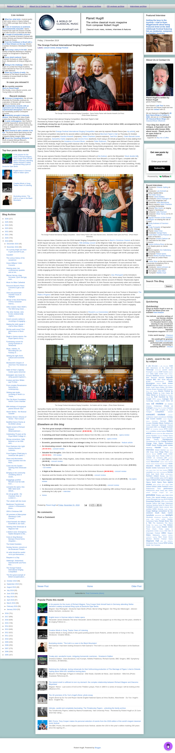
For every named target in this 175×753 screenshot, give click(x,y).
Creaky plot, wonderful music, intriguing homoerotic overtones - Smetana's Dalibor (81, 656)
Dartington (155, 421)
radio (163, 495)
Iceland (166, 447)
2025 (7, 222)
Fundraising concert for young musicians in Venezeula (14, 344)
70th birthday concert (87, 243)
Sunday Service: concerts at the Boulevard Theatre (16, 548)
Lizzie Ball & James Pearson (159, 235)
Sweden (170, 519)
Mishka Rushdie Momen (162, 256)
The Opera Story (156, 525)
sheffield (149, 509)
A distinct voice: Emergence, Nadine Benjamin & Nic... (16, 533)
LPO (163, 460)
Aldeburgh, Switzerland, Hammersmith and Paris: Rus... (16, 563)
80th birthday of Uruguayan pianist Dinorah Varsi (16, 407)
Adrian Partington (162, 199)
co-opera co (164, 410)
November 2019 (13, 247)
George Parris (162, 233)
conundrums (162, 417)
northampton (169, 474)
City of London (162, 408)
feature (164, 431)
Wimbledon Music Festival (154, 543)
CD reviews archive (115, 6)
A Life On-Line (152, 366)
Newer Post (43, 586)
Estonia (161, 429)
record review (161, 497)
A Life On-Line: (163, 366)
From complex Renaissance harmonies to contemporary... (16, 387)
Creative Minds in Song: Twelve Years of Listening (68, 630)
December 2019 (13, 244)
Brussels (160, 389)
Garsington (156, 437)
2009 (7, 642)
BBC (154, 380)
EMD (155, 427)
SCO (171, 505)
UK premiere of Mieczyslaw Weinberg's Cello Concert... (16, 516)
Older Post (136, 586)
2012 (7, 632)
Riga (162, 499)
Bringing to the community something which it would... (15, 475)
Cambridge (149, 401)
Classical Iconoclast (169, 336)
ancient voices (167, 370)
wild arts (163, 541)
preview (150, 494)
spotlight (169, 515)
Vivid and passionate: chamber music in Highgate (14, 295)
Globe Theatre (152, 439)
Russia (167, 501)
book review (168, 383)
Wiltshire (170, 541)
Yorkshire (157, 545)
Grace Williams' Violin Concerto (14, 264)
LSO (167, 460)
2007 (7, 648)
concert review (49, 48)
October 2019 (12, 581)
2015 (7, 623)
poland (148, 492)
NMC (157, 472)
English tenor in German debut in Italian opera (67, 617)
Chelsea (149, 406)
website (170, 535)
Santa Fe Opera (163, 505)
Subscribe (159, 168)
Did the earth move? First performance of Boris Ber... (15, 331)
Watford (164, 535)
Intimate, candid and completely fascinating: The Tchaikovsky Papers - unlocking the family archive (87, 708)
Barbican (156, 376)
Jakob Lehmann (162, 267)
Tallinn (156, 521)
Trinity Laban (164, 529)
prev (171, 492)
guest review (168, 445)
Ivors (171, 450)
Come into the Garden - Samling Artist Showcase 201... (16, 468)
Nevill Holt (169, 468)
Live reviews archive (92, 6)
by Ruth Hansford (158, 397)
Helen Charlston (88, 136)
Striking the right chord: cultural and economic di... (15, 358)
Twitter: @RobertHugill (66, 6)
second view (168, 507)
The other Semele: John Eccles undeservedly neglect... (15, 314)
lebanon (148, 454)
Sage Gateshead (167, 503)
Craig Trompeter (154, 227)
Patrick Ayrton (161, 254)
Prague (161, 492)
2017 (7, 617)
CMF (156, 410)
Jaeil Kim (113, 136)
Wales (148, 535)
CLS (152, 410)
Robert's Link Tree (15, 6)
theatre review (167, 527)
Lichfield (149, 458)
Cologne (149, 412)
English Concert (167, 427)
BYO (154, 399)
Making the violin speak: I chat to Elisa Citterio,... (15, 325)
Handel (158, 447)
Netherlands (161, 468)
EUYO (148, 431)
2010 (7, 639)
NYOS (148, 478)
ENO (148, 429)
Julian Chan (158, 231)
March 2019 (11, 603)
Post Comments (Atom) (95, 593)
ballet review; (168, 374)
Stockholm (149, 517)
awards (170, 372)
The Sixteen (168, 525)
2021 (7, 235)
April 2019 (11, 600)
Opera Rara (161, 482)
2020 (7, 238)
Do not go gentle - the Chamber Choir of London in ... (14, 496)
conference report (152, 417)
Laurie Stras (152, 261)
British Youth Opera (152, 387)
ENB (159, 427)
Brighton (155, 385)
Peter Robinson (100, 141)
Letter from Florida (158, 456)
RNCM (170, 499)
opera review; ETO (159, 484)
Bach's (120, 240)
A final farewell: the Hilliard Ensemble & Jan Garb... (16, 523)
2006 (7, 652)
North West (160, 474)
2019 (7, 241)
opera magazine (167, 480)
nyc (167, 476)
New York (156, 470)
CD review (57, 455)
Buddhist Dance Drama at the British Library (15, 423)
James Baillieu (159, 197)
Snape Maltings (152, 511)
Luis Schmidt (161, 191)
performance (168, 489)
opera (170, 478)
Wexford (149, 539)
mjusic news (164, 461)
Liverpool (160, 458)
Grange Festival (62, 48)
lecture (154, 454)
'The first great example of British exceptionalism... (16, 576)
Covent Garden (156, 419)
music (166, 463)
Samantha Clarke (58, 139)
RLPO (166, 499)
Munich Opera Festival (152, 463)
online (161, 478)
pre (167, 492)
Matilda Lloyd (161, 273)
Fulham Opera (168, 435)
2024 (7, 225)
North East (150, 474)
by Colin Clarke (164, 393)
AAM (171, 366)
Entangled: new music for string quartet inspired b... (16, 376)
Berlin (170, 381)
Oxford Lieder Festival (160, 487)
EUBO (170, 429)
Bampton (149, 375)
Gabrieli (148, 437)
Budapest (170, 389)
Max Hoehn (159, 208)
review (148, 499)
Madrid (148, 461)
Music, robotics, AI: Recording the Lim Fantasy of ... (14, 351)
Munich (170, 461)
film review (166, 433)
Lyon (171, 459)
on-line (156, 478)
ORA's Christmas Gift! (14, 511)
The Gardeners (158, 523)
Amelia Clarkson (162, 239)
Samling (155, 505)
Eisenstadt (149, 427)
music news (160, 466)
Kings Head (154, 452)
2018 (7, 613)
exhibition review (155, 431)
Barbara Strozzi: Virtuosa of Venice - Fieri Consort (16, 418)
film (161, 433)
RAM (167, 495)
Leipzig (148, 456)
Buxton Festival (164, 391)
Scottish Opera (158, 507)
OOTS (166, 478)
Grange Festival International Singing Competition (75, 131)
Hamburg (149, 447)
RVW (171, 501)
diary (170, 421)
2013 (7, 629)
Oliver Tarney (161, 214)
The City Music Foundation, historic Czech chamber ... (16, 401)
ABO (147, 368)
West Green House (165, 537)
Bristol (161, 385)
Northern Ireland (152, 476)
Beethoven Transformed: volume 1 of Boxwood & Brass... (16, 506)
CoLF (171, 410)
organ (167, 484)
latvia (171, 452)
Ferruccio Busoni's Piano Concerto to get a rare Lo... (15, 288)
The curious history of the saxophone (15, 259)
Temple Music (164, 521)
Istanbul (163, 450)
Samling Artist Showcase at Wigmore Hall (16, 528)
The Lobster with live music (16, 501)
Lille (154, 458)
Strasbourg (157, 517)
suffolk (163, 519)
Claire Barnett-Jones (132, 136)
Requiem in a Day (12, 558)
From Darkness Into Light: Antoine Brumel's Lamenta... (15, 448)
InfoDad (170, 347)
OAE (152, 478)
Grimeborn (169, 443)
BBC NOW (162, 379)
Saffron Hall (156, 503)
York (152, 545)
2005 (7, 655)
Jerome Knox (83, 139)
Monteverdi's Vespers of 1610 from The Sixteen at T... (16, 365)
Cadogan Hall (167, 399)
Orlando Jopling (162, 187)
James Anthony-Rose (156, 244)
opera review (124, 435)
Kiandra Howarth (67, 136)
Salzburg (149, 505)
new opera (149, 470)
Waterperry (156, 535)
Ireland (157, 450)
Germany (170, 437)
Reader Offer (150, 497)
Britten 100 (164, 387)
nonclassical (163, 472)
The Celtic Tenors (155, 195)
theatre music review (153, 527)
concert (170, 412)
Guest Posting (157, 445)
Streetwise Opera (167, 517)
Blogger (98, 748)
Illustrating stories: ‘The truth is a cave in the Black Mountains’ (73, 643)
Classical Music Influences (155, 121)
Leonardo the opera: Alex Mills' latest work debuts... (15, 489)
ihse (171, 447)
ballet (151, 374)
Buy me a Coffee (163, 138)
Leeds (159, 454)
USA (165, 531)
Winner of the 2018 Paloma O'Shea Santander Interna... (16, 302)
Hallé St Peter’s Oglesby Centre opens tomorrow (15, 371)
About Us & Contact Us (40, 6)
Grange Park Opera (154, 443)
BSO (165, 389)
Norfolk (170, 472)
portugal (154, 492)
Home (44, 495)
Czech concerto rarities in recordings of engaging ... (16, 320)
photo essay (160, 490)
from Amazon (158, 312)
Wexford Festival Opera (163, 539)
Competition (159, 412)
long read (157, 459)
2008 (7, 645)
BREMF (149, 385)
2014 (7, 626)
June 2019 (11, 594)
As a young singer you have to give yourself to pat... (16, 251)
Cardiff (162, 401)
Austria (165, 372)
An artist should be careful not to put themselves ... (16, 553)
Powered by (159, 176)
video (163, 533)
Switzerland (150, 521)
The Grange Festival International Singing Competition (14, 570)
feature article (127, 442)
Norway (162, 476)
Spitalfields (150, 515)
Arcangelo (149, 372)
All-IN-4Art (158, 370)
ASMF (161, 372)
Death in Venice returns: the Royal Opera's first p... (16, 337)
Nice (154, 472)
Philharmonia (150, 490)
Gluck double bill (131, 156)
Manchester (155, 462)
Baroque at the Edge (166, 375)
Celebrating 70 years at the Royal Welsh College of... (16, 435)
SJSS (154, 509)
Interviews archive (138, 6)
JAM (147, 452)
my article (131, 131)
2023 (7, 228)
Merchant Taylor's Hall (108, 134)
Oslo (171, 484)
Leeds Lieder (168, 454)
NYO (171, 476)
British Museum (168, 385)
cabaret (159, 399)
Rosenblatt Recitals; (153, 501)
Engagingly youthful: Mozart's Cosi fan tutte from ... (15, 482)
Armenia (155, 372)
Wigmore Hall (152, 541)
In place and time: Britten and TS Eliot (15, 381)
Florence (160, 435)
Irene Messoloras (163, 202)
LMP (165, 458)
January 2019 (12, 609)
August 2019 (11, 587)
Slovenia (160, 509)
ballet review (159, 374)
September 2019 (13, 584)
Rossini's (98, 312)
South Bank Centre (164, 513)
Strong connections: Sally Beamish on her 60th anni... (15, 441)
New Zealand (164, 470)
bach (147, 374)
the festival (102, 156)
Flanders (154, 435)
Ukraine (161, 531)
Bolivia (159, 383)
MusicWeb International (164, 341)
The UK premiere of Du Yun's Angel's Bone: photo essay (71, 695)
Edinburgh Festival (166, 425)
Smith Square (168, 509)
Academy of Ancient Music (74, 141)
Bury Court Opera (151, 391)
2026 (7, 219)
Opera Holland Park (153, 480)
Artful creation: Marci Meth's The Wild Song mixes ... (16, 308)
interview (66, 491)
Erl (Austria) (154, 429)
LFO (171, 456)
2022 (7, 231)
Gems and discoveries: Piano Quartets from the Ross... (16, 460)
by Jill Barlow (161, 395)
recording (170, 497)
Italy (168, 450)
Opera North (151, 482)
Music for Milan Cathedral (15, 282)
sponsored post (160, 515)
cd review (157, 403)
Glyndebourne (168, 439)
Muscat (162, 463)
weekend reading (151, 537)
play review (169, 490)
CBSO (168, 401)
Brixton (154, 389)
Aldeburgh (150, 370)
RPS (162, 501)
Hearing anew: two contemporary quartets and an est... (15, 270)
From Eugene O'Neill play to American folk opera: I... (16, 454)
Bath (147, 377)
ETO (166, 429)
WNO (166, 543)
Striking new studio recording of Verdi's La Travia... (15, 394)
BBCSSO (170, 379)
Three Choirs (151, 529)
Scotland (149, 507)
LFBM (167, 456)
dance (148, 421)
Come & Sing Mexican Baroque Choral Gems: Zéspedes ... (15, 539)
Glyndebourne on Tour (153, 441)
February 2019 (12, 606)
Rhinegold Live (155, 499)
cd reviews (169, 404)
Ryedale (149, 503)
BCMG (148, 381)
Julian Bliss (162, 271)
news (170, 470)
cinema (155, 408)
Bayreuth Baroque (157, 377)
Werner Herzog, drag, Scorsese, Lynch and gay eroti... (16, 277)
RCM (171, 495)
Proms (158, 495)
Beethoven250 (159, 381)
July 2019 (10, 590)
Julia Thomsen (161, 212)
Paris (159, 488)
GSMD (148, 445)
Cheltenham (158, 406)
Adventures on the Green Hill (161, 368)
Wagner (170, 533)
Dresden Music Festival (161, 423)
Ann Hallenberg (165, 250)
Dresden (149, 423)
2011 (7, 636)
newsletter (149, 472)
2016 (7, 620)
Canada (156, 401)
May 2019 (10, 597)
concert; (170, 415)
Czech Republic (168, 419)
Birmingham (150, 383)
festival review (156, 433)
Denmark (163, 421)
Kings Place (164, 452)
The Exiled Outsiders (13, 544)
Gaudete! (9, 255)
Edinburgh (155, 425)
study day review (152, 519)
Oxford (148, 487)
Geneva (163, 437)
